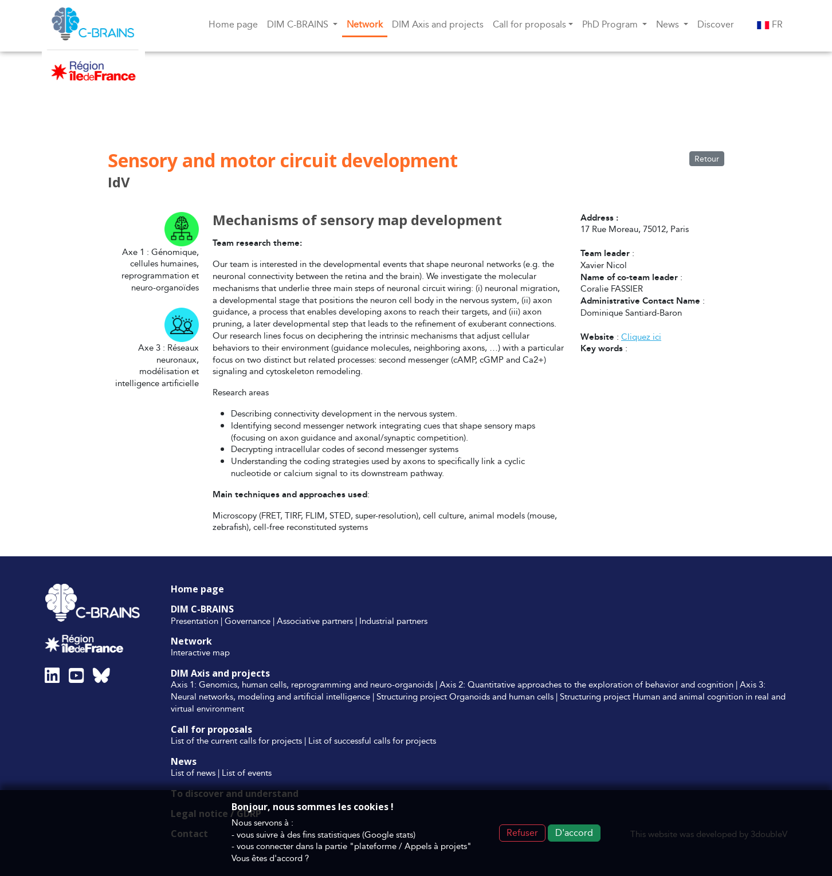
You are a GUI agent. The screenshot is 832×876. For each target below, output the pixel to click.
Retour (706, 158)
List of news (193, 772)
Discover (715, 24)
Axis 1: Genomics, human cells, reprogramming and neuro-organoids (302, 684)
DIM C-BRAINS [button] (299, 24)
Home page (233, 24)
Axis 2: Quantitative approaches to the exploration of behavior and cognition (586, 684)
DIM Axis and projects (438, 24)
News (184, 761)
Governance (247, 620)
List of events (247, 772)
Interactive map (200, 652)
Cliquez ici (641, 336)
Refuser (522, 833)
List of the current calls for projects (236, 740)
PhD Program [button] (611, 24)
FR (770, 24)
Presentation (194, 620)
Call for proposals (211, 729)
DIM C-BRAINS (202, 609)
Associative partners (315, 620)
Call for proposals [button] (529, 24)
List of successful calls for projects (372, 740)
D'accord (574, 833)
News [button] (668, 24)
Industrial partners (393, 620)
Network (365, 24)
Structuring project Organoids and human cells (465, 696)
